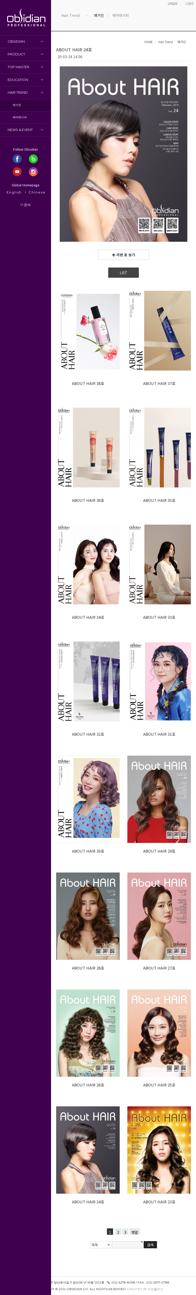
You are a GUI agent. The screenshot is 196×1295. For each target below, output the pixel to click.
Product (16, 54)
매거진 (17, 105)
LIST (123, 272)
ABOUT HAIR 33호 (159, 617)
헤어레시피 (20, 117)
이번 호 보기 (123, 254)
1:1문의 (189, 3)
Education (18, 80)
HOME (148, 42)
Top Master (18, 67)
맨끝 (134, 1232)
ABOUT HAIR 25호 (159, 1084)
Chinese (37, 192)
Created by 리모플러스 (145, 1289)
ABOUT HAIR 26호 (88, 1084)
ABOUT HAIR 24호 (88, 1201)
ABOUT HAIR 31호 (159, 734)
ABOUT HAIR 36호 (88, 500)
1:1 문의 (25, 205)
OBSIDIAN (16, 41)
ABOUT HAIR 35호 (159, 500)
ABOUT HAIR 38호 (88, 383)
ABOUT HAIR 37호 (159, 383)
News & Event (20, 130)
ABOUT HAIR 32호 (88, 734)
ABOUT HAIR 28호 (88, 968)
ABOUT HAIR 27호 (159, 968)
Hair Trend (18, 92)
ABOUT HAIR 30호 (88, 851)
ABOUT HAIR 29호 (159, 851)
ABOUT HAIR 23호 (159, 1201)
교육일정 (172, 3)
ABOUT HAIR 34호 (88, 617)
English (14, 192)
